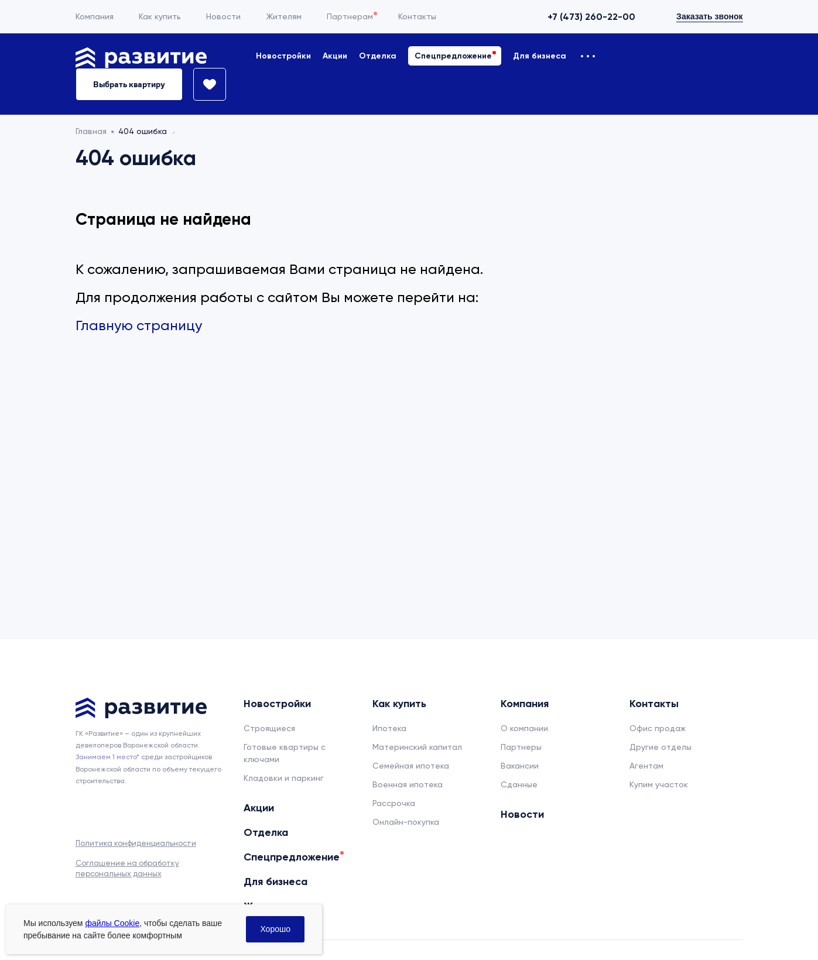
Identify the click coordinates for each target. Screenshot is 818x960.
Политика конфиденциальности (136, 843)
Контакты (417, 16)
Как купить (160, 16)
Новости (223, 16)
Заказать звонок (709, 16)
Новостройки (283, 56)
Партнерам (350, 16)
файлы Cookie (112, 923)
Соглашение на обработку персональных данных (127, 868)
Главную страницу (139, 325)
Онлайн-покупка (405, 822)
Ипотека (389, 728)
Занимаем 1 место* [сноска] (107, 757)
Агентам (646, 765)
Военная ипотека (407, 784)
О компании (524, 728)
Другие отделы (660, 747)
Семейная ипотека (410, 765)
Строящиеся (269, 728)
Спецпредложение (453, 56)
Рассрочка (393, 803)
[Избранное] (204, 84)
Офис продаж (657, 728)
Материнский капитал (417, 747)
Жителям (284, 16)
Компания (95, 16)
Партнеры (521, 747)
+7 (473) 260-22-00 (591, 16)
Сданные (519, 784)
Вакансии (520, 765)
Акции (335, 56)
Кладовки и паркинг (284, 778)
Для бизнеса (539, 56)
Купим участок (658, 784)
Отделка (377, 56)
